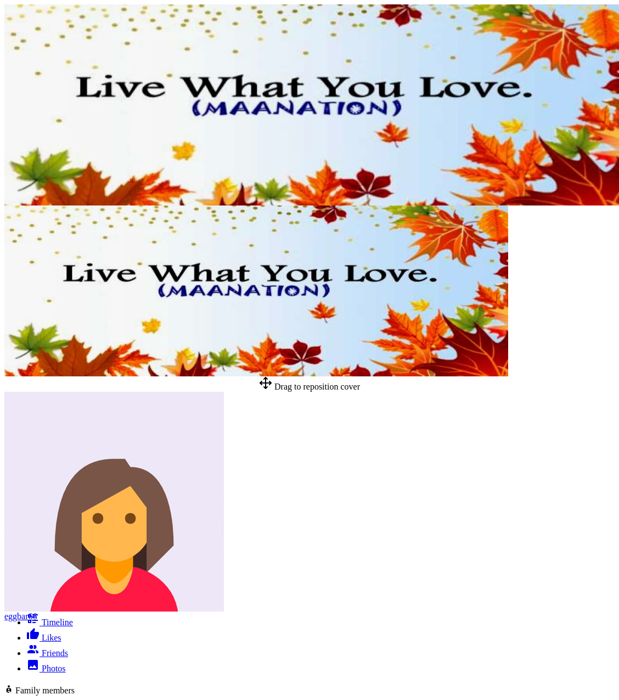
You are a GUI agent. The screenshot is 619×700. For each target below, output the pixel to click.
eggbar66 (20, 616)
